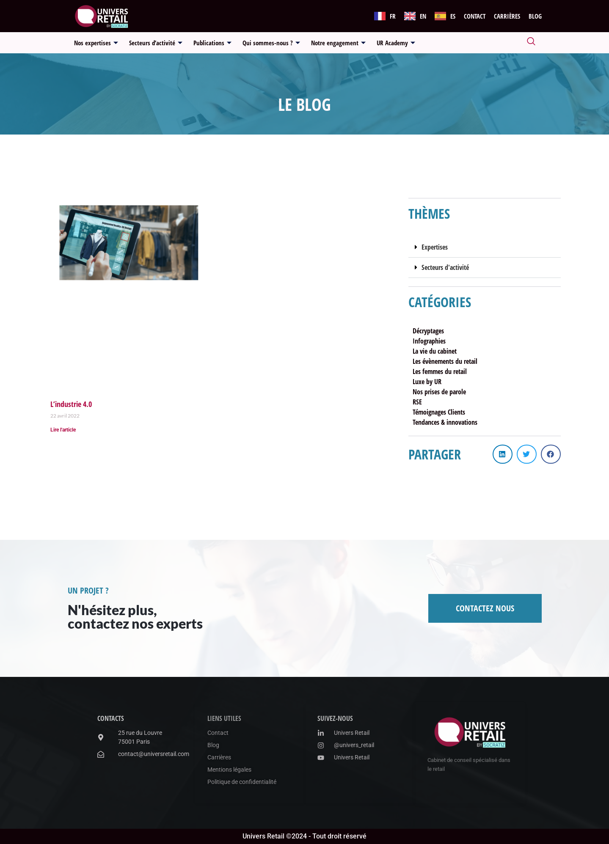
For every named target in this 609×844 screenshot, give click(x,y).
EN (423, 16)
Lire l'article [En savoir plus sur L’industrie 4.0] (63, 430)
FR (393, 16)
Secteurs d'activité (445, 267)
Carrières (507, 16)
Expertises (435, 247)
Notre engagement (338, 42)
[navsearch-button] (531, 42)
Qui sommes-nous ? (271, 42)
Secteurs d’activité (155, 42)
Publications (212, 42)
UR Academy (396, 42)
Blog (535, 16)
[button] (484, 247)
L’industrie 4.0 (71, 404)
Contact (474, 16)
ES (452, 16)
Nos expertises (96, 42)
